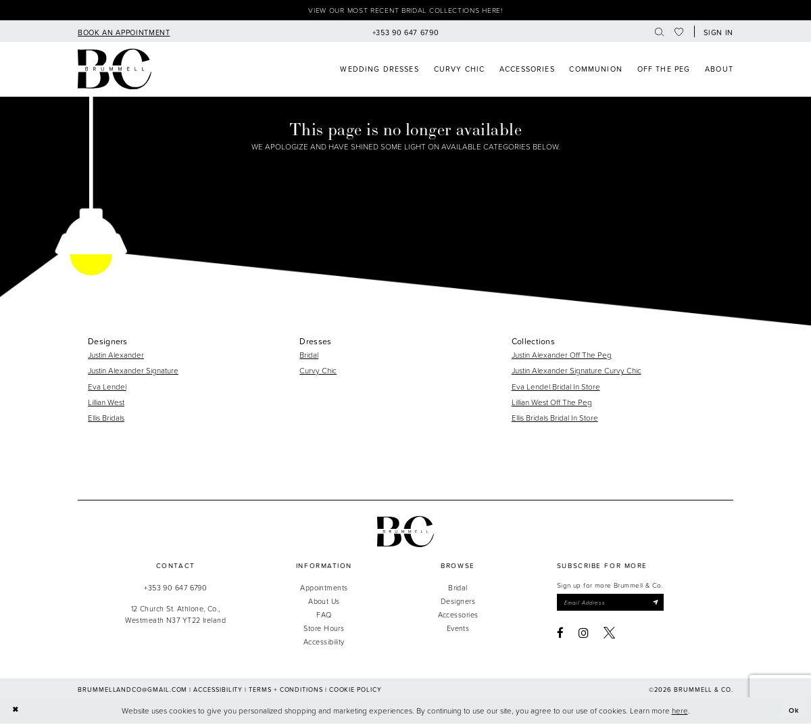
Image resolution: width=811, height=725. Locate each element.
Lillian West (106, 403)
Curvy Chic (318, 372)
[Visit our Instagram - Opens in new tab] (584, 636)
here (680, 712)
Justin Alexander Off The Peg (562, 356)
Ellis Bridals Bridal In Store (555, 419)
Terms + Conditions (286, 690)
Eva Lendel (107, 388)
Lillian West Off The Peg (552, 403)
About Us (324, 602)
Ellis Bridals (106, 419)
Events (458, 630)
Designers (458, 602)
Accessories (458, 616)
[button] (716, 33)
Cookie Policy (355, 690)
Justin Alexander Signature (133, 372)
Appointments (323, 589)
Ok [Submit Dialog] (793, 712)
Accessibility (324, 643)
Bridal (308, 356)
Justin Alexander (116, 356)
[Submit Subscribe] (665, 605)
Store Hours (323, 630)
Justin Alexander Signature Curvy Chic (576, 372)
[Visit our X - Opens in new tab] (609, 636)
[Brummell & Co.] (405, 532)
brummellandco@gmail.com (132, 690)
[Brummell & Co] (114, 71)
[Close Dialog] (16, 712)
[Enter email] (616, 605)
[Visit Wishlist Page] (679, 33)
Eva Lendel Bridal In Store (556, 388)
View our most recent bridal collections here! (405, 11)
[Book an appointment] (123, 33)
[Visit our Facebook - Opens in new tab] (560, 636)
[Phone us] (405, 33)
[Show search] (659, 33)
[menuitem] (123, 33)
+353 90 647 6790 (175, 589)
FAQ (323, 616)
